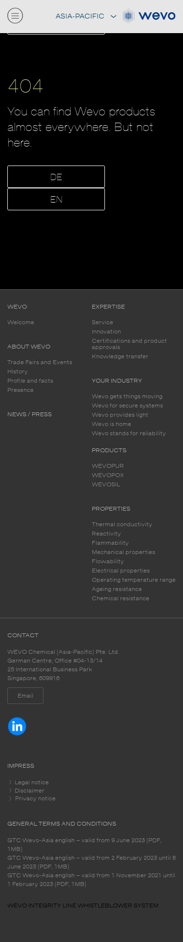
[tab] (91, 782)
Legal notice (31, 782)
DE (56, 177)
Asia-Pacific (86, 16)
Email (25, 696)
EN (56, 200)
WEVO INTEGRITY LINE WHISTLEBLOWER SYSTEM (83, 905)
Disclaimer (28, 791)
